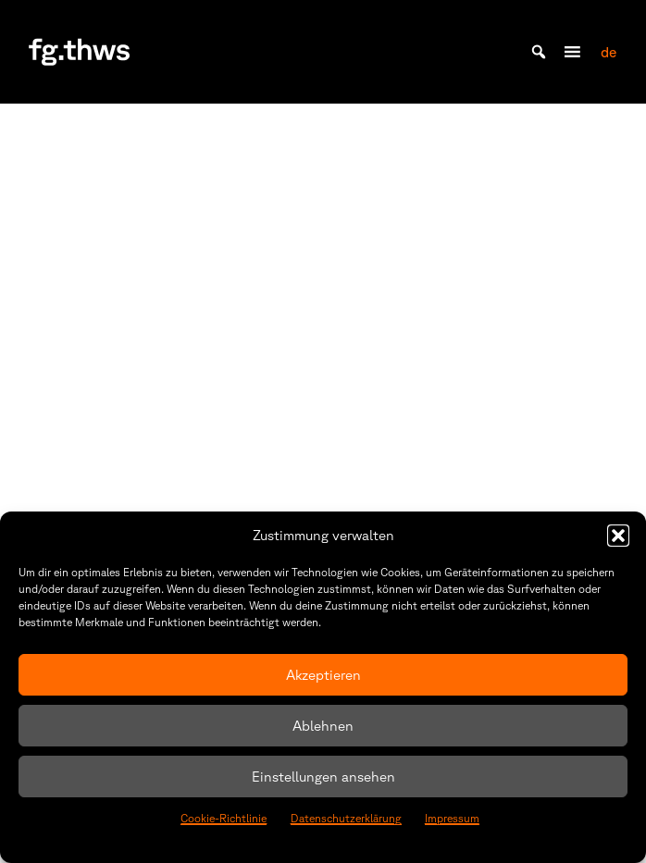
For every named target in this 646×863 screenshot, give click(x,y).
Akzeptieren (323, 675)
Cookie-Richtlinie (223, 818)
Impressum (452, 818)
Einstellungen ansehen (323, 776)
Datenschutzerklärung (346, 818)
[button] (618, 535)
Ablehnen (323, 726)
